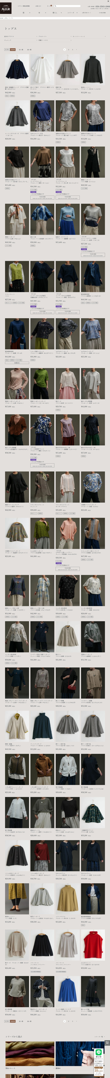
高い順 (29, 50)
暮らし (55, 12)
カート (48, 6)
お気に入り (38, 6)
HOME (1, 18)
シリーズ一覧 (99, 1037)
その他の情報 (102, 12)
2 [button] (68, 49)
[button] (76, 49)
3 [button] (72, 49)
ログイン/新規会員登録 (24, 6)
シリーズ (71, 12)
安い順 (21, 50)
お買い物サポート (86, 12)
